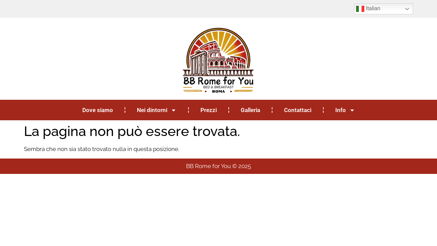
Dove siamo (97, 110)
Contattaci (297, 110)
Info (345, 110)
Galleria (250, 110)
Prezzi (208, 110)
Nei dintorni (157, 110)
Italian (368, 9)
